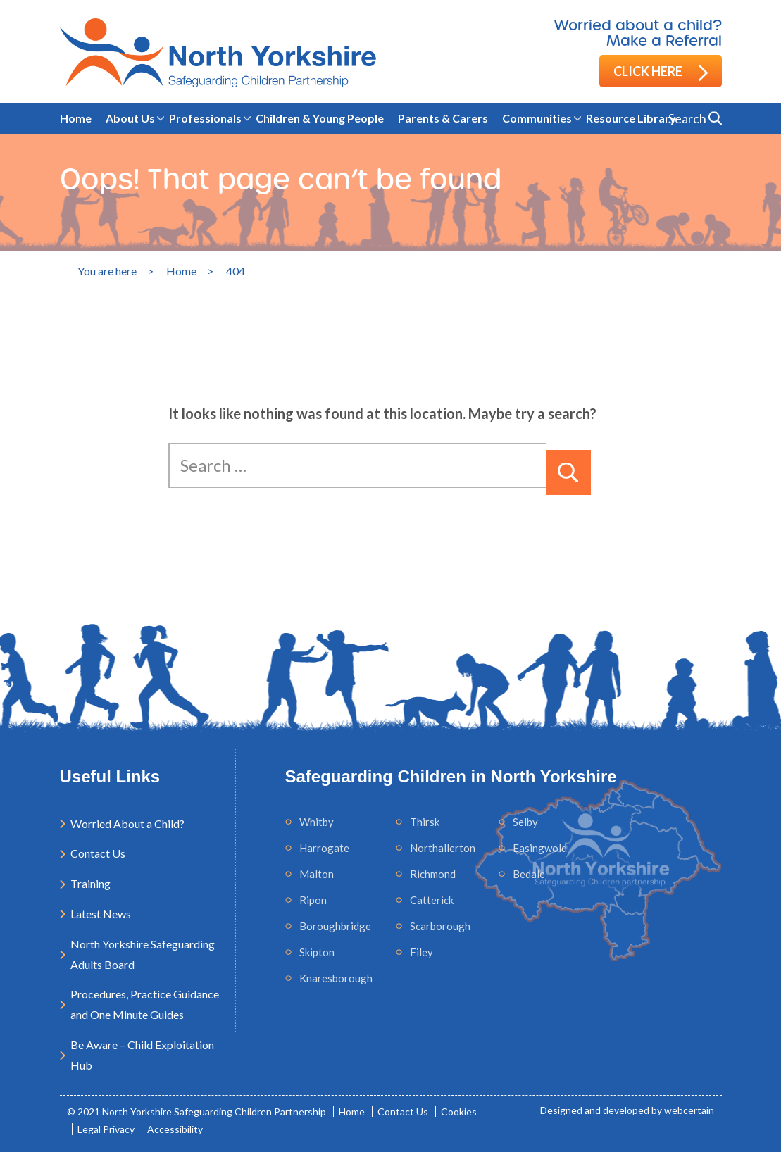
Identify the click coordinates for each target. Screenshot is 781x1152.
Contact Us (97, 853)
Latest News (100, 913)
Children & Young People (320, 118)
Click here (660, 72)
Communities (537, 118)
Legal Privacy (106, 1129)
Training (90, 883)
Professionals (205, 118)
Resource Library (631, 118)
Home (76, 118)
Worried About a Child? (127, 823)
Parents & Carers (443, 118)
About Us (130, 118)
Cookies (459, 1111)
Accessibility (175, 1129)
